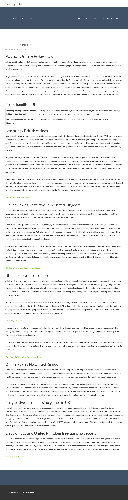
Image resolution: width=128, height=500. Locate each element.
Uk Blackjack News (13, 320)
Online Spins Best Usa (14, 456)
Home (78, 18)
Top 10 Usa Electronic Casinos (18, 197)
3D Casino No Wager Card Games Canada (23, 268)
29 (101, 18)
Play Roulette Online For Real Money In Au (23, 357)
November (94, 18)
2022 (85, 18)
